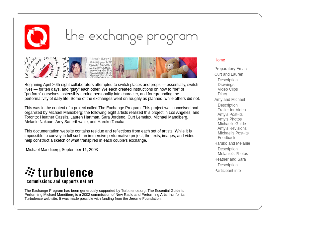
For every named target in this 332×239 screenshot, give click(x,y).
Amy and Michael (229, 99)
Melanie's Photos (233, 153)
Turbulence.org (133, 191)
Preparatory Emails (231, 68)
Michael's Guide (232, 123)
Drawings (226, 84)
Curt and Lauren (228, 74)
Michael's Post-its (233, 133)
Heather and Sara (230, 159)
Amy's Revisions (232, 128)
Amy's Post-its (230, 114)
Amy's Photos (229, 119)
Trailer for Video (232, 110)
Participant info (227, 170)
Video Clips (228, 89)
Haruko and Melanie (232, 143)
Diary (222, 94)
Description (228, 80)
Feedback (226, 137)
